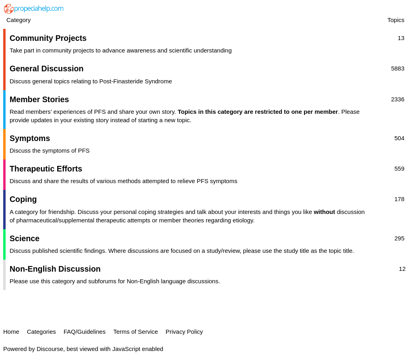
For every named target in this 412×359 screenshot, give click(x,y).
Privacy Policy (184, 331)
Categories (41, 331)
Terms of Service (135, 331)
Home (11, 331)
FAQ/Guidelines (85, 331)
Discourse (49, 348)
